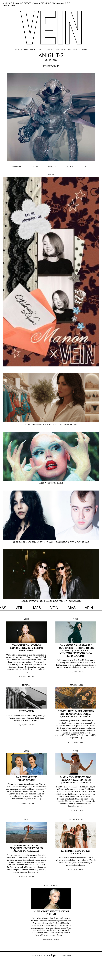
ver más (31, 676)
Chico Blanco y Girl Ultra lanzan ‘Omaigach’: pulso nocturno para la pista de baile (51, 542)
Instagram (83, 49)
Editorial (24, 49)
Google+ (4, 959)
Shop (75, 49)
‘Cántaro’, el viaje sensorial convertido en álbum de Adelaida (26, 848)
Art (44, 49)
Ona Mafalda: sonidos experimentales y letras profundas (26, 648)
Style (17, 49)
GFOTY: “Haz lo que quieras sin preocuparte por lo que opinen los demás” (76, 714)
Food (57, 49)
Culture (50, 49)
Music (63, 49)
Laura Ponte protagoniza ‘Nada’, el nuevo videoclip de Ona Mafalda (51, 601)
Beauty (33, 49)
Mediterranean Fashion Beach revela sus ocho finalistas (51, 424)
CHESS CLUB (26, 711)
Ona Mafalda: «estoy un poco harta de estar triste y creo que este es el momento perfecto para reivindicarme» (76, 650)
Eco (39, 49)
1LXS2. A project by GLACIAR (51, 483)
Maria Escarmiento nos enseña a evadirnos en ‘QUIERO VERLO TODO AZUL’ (75, 780)
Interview (73, 685)
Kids (69, 49)
